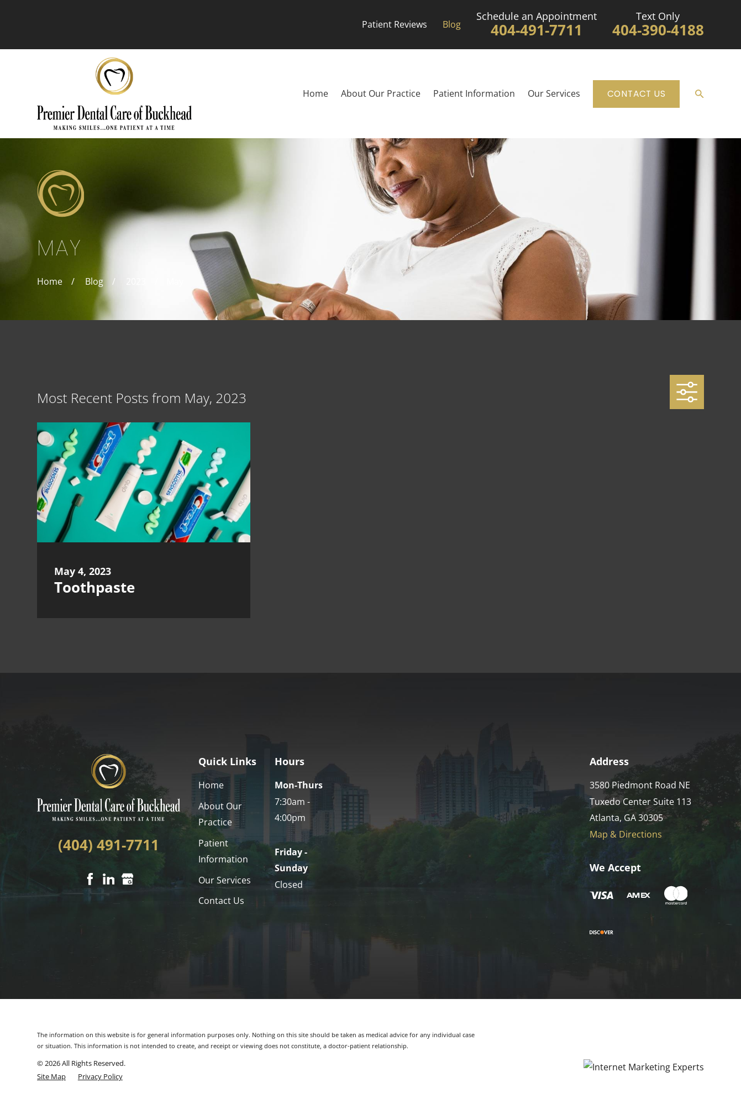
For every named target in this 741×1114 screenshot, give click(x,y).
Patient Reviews (394, 24)
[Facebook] (90, 879)
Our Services (224, 880)
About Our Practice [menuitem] (381, 93)
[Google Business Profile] (128, 879)
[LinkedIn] (109, 879)
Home (211, 785)
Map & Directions (626, 834)
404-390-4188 (658, 30)
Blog (452, 24)
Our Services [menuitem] (554, 93)
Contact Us (636, 94)
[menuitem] (51, 1077)
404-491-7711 (536, 30)
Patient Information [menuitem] (474, 93)
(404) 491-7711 (108, 845)
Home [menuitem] (315, 93)
